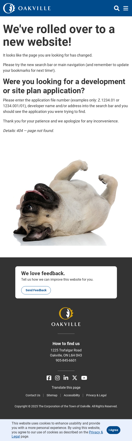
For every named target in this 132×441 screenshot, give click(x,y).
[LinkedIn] (66, 378)
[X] (74, 378)
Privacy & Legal (96, 395)
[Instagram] (57, 378)
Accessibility (72, 395)
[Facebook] (49, 378)
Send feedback (36, 290)
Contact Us (33, 395)
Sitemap (52, 395)
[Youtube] (84, 378)
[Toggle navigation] (124, 8)
